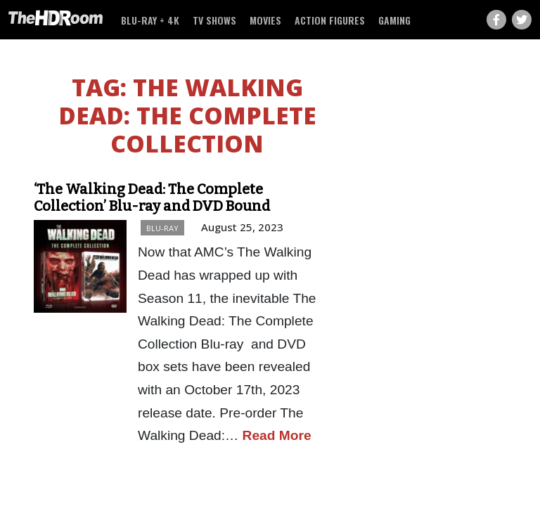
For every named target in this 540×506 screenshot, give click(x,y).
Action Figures (330, 20)
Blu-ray (162, 228)
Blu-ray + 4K (150, 20)
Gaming (394, 20)
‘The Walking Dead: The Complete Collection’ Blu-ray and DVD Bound (152, 197)
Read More (277, 435)
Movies (265, 20)
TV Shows (214, 20)
